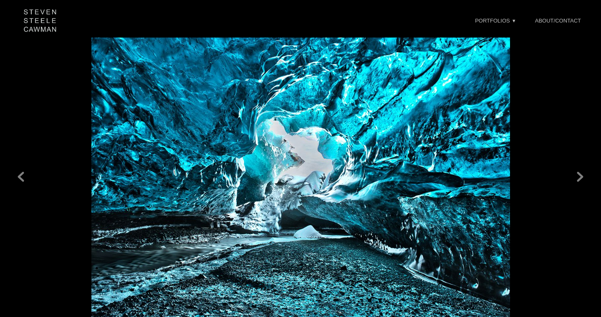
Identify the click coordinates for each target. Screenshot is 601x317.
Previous (21, 169)
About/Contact (558, 21)
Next (580, 169)
